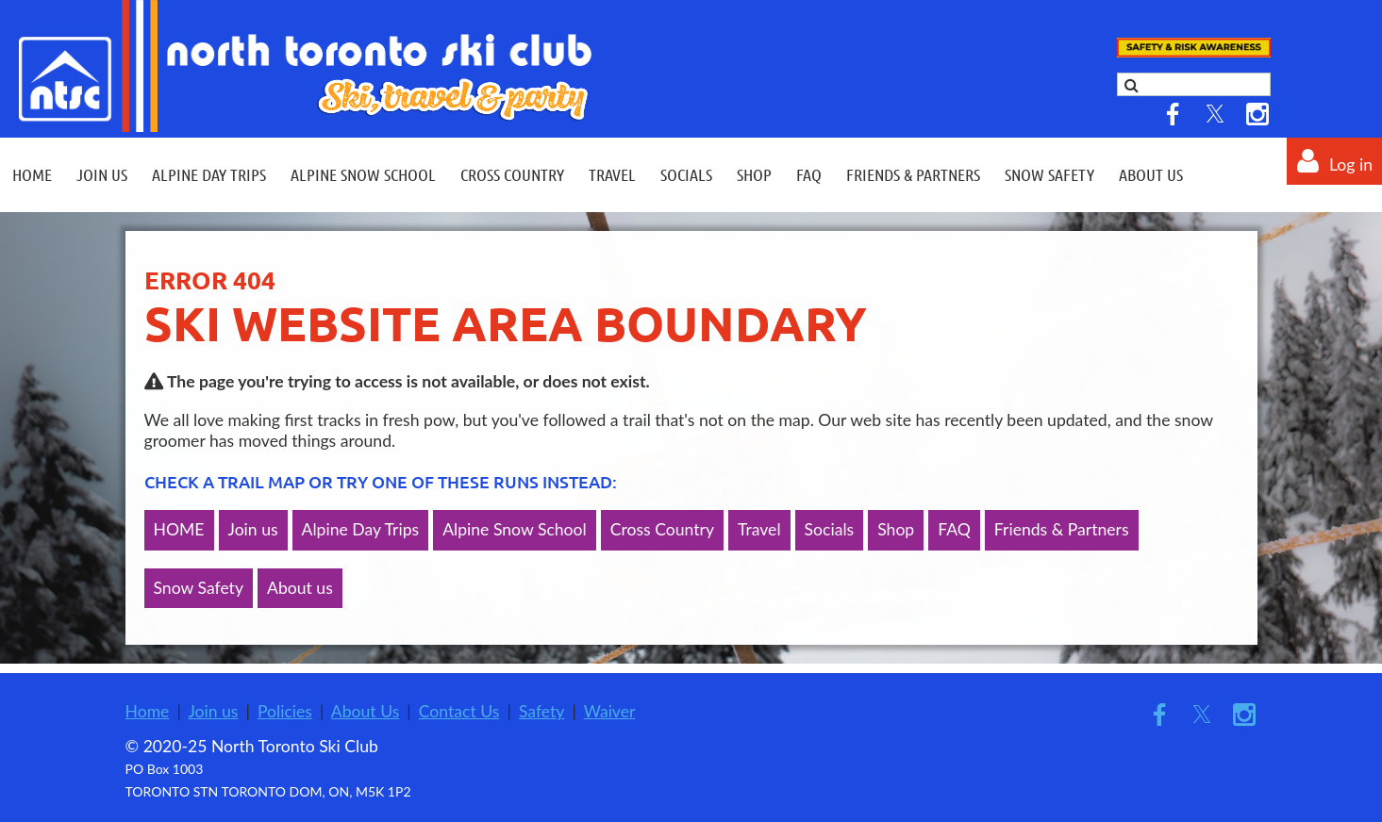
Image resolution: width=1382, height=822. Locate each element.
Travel (759, 529)
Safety (542, 711)
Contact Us (459, 711)
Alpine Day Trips (361, 529)
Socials (830, 529)
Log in (1351, 164)
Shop (895, 529)
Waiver (610, 711)
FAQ (954, 529)
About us (300, 588)
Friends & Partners (1061, 529)
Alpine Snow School (514, 529)
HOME (179, 529)
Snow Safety (199, 588)
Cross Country (662, 529)
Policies (285, 711)
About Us (365, 711)
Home (147, 711)
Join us (253, 529)
